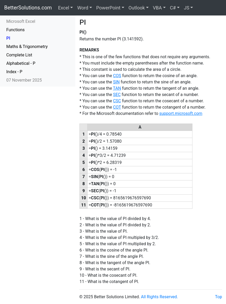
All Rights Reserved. (159, 296)
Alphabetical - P (20, 63)
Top (218, 296)
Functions (15, 29)
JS (186, 7)
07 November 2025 (24, 80)
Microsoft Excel (20, 21)
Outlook (136, 7)
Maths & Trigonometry (27, 46)
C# (173, 7)
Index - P (14, 71)
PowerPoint (108, 7)
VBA (157, 7)
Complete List (19, 54)
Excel (63, 7)
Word (82, 7)
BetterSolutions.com (28, 7)
